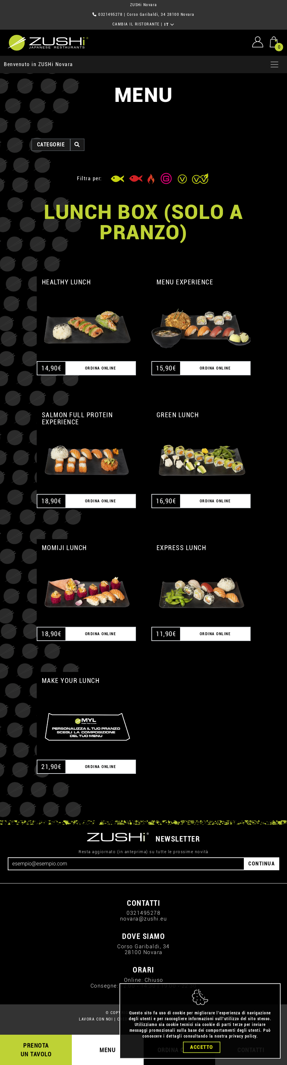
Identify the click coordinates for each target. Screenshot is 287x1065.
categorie (51, 145)
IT (169, 24)
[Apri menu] (274, 64)
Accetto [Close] (201, 1056)
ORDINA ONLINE (100, 368)
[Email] (126, 863)
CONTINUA (261, 864)
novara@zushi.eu (143, 919)
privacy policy (242, 1045)
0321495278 (110, 14)
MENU (108, 1050)
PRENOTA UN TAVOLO (36, 1050)
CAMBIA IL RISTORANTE (136, 24)
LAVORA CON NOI (96, 1019)
